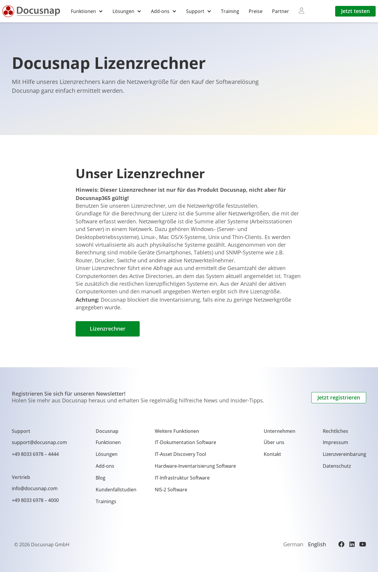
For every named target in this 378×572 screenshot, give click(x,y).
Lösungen (107, 454)
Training (230, 11)
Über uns (274, 442)
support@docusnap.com (39, 442)
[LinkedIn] (352, 544)
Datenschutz (337, 466)
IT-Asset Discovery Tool (180, 454)
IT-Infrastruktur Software (182, 477)
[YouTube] (362, 544)
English (317, 544)
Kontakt (272, 454)
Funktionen (108, 442)
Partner (280, 11)
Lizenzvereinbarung (344, 454)
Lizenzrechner (108, 328)
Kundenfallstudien (116, 489)
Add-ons (105, 466)
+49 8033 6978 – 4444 (35, 454)
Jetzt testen (355, 11)
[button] (87, 11)
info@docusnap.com (35, 488)
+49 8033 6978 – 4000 (35, 500)
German (293, 544)
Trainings (106, 501)
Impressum (335, 442)
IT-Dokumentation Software (185, 442)
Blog (100, 477)
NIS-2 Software (171, 489)
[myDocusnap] (301, 11)
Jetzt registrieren (338, 397)
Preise (256, 11)
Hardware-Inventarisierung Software (195, 466)
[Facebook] (341, 544)
